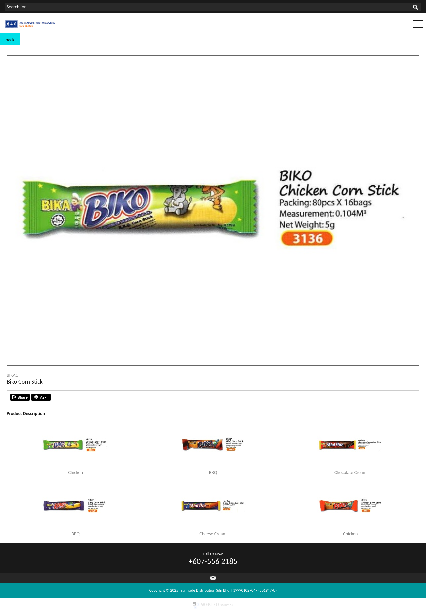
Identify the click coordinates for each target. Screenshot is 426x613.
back (10, 40)
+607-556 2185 (213, 561)
